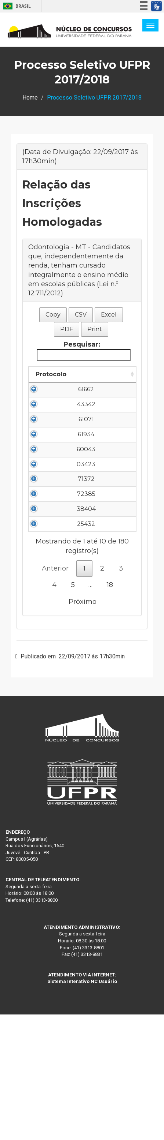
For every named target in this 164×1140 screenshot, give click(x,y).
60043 (51, 499)
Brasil (15, 6)
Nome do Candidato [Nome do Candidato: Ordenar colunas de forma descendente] (96, 378)
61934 (51, 484)
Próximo (82, 727)
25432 (51, 641)
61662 (51, 397)
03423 (51, 522)
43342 (51, 421)
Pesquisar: (84, 350)
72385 (51, 577)
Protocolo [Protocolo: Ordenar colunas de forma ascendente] (51, 382)
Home (30, 97)
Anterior (55, 694)
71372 (51, 545)
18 (110, 710)
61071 (51, 452)
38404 (51, 609)
